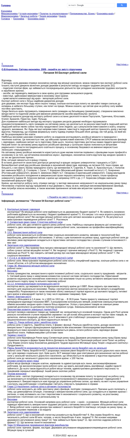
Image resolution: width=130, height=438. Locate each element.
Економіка (6, 11)
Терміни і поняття (16, 335)
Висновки (12, 271)
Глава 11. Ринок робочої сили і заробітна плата (32, 322)
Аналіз (62, 16)
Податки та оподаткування (54, 13)
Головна (5, 19)
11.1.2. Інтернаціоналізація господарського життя (33, 284)
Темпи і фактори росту (19, 296)
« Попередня (7, 64)
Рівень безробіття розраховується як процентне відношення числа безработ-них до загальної (57, 348)
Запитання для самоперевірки (23, 245)
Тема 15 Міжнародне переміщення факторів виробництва (38, 425)
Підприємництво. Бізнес (82, 13)
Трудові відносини (16, 373)
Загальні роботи (28, 16)
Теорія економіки (48, 16)
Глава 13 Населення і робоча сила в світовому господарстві (39, 386)
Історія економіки (29, 13)
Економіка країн (105, 13)
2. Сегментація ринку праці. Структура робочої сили (34, 222)
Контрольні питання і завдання (23, 209)
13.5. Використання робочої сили (24, 232)
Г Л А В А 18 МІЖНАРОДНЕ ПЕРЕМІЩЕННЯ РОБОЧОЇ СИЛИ (40, 258)
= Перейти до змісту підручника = (65, 197)
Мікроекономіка (9, 13)
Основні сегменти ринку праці (23, 361)
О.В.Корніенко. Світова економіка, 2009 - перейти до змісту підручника (42, 69)
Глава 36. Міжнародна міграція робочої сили (30, 266)
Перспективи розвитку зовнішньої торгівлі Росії (32, 309)
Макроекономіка (9, 16)
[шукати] (91, 5)
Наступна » (122, 64)
